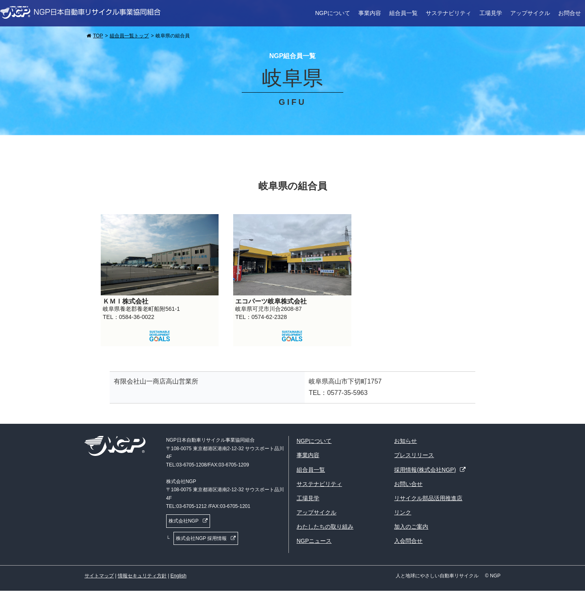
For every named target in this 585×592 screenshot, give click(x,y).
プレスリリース (414, 455)
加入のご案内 (411, 526)
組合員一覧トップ (129, 36)
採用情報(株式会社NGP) (425, 469)
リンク (402, 512)
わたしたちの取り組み (325, 526)
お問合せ (569, 13)
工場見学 (490, 13)
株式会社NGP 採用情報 (201, 538)
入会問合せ (408, 541)
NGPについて (332, 13)
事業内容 (369, 13)
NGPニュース (314, 541)
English (178, 576)
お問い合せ (408, 484)
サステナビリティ (448, 13)
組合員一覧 (403, 13)
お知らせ (405, 441)
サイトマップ (99, 576)
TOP (98, 36)
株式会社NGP (184, 521)
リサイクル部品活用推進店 (428, 498)
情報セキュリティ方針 (142, 576)
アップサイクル (530, 13)
